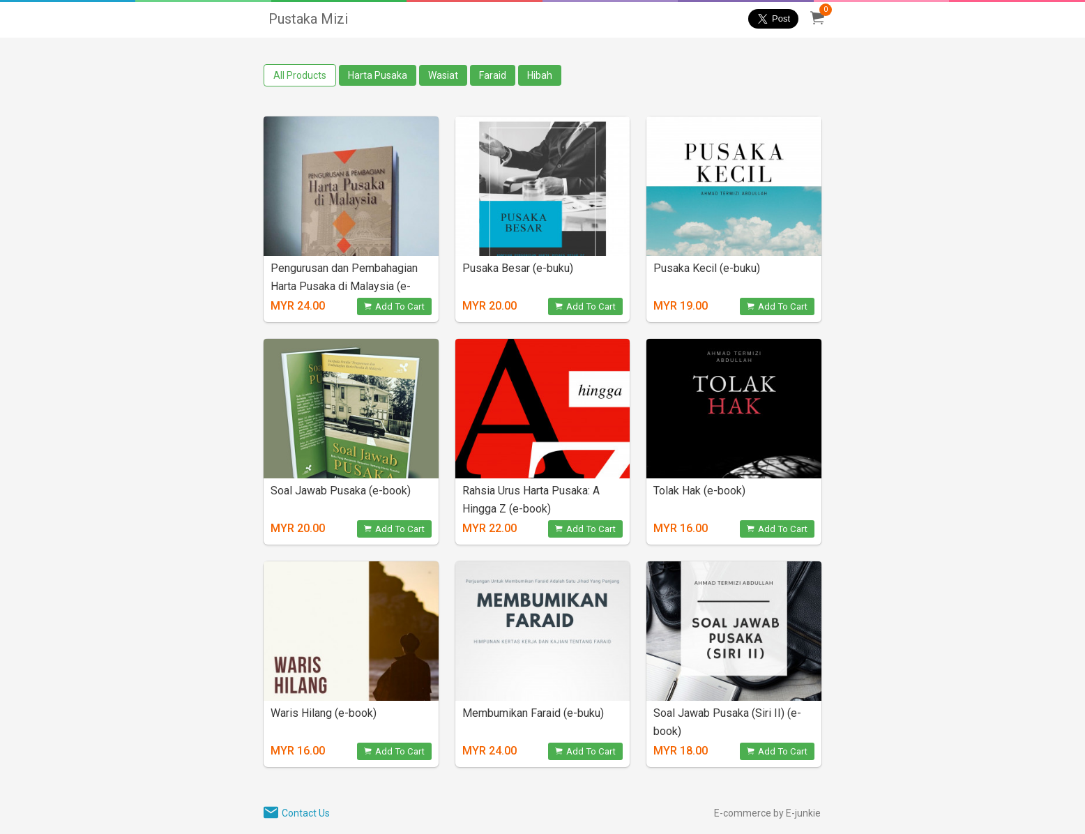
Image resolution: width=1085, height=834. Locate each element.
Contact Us (306, 813)
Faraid (492, 75)
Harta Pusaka (377, 75)
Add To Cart (394, 306)
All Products (299, 75)
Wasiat (443, 75)
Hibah (539, 75)
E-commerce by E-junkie (767, 813)
